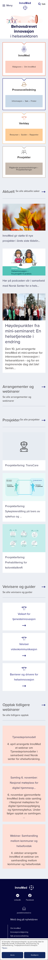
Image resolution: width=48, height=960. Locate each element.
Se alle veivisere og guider (19, 589)
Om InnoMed (15, 928)
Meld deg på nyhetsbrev (24, 919)
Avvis (12, 955)
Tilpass (4, 948)
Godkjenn (35, 955)
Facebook (30, 900)
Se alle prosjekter (21, 420)
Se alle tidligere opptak (21, 709)
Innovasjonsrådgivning (19, 932)
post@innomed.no (24, 913)
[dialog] (24, 950)
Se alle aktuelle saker (21, 191)
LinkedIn (17, 900)
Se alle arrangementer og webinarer (21, 393)
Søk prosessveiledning (19, 936)
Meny (9, 5)
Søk (43, 4)
